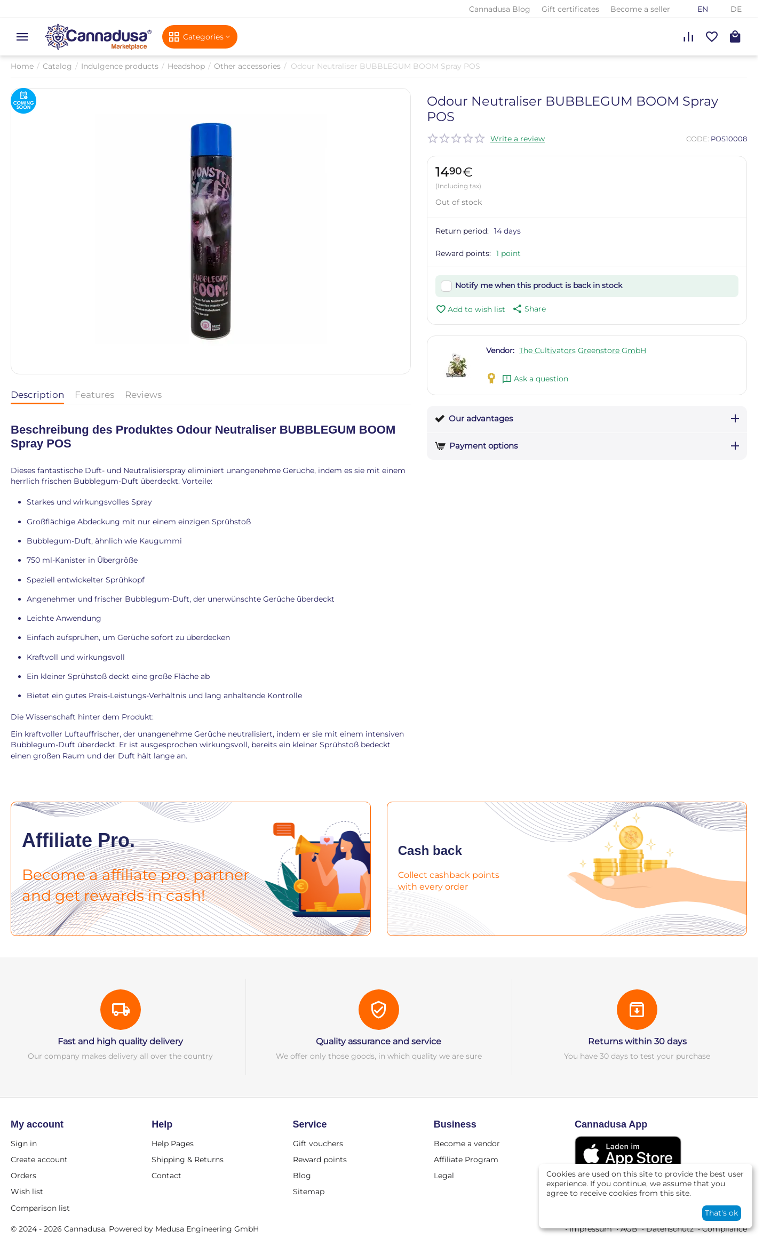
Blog (302, 1175)
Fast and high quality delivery (120, 1041)
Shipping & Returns (188, 1159)
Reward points (320, 1159)
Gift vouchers (318, 1143)
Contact (166, 1175)
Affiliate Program (466, 1159)
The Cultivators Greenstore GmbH (582, 350)
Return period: (462, 231)
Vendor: (500, 350)
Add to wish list (470, 309)
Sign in (24, 1143)
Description (37, 394)
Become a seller (640, 9)
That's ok (721, 1213)
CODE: (697, 138)
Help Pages (173, 1143)
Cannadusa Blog (499, 9)
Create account (39, 1159)
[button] (528, 308)
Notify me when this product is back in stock (538, 285)
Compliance (724, 1229)
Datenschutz (670, 1229)
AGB (629, 1229)
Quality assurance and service (378, 1041)
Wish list (27, 1191)
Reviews (143, 394)
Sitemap (308, 1191)
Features (94, 394)
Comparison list (40, 1208)
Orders (23, 1175)
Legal (444, 1175)
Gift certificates (570, 9)
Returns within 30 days (637, 1041)
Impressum (590, 1229)
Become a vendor (467, 1143)
